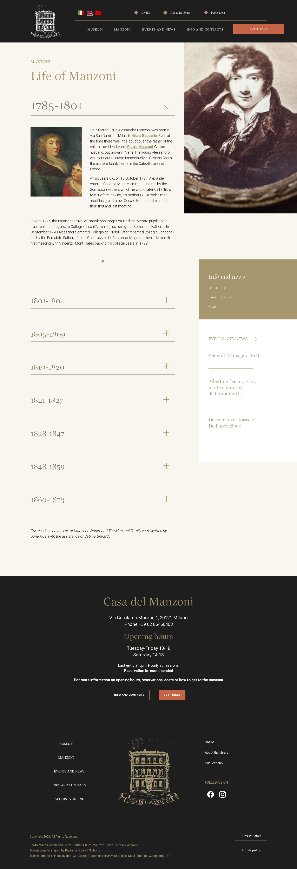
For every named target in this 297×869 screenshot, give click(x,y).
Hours (215, 288)
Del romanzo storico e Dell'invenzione (231, 423)
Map (213, 307)
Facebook (210, 795)
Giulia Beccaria (144, 135)
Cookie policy (251, 850)
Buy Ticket (258, 29)
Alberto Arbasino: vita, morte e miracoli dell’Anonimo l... (232, 388)
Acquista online (69, 798)
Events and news (159, 29)
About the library (180, 12)
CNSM (145, 12)
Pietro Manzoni (140, 147)
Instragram (222, 795)
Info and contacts (205, 29)
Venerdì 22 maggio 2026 (234, 355)
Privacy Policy (251, 835)
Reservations (221, 297)
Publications (218, 12)
